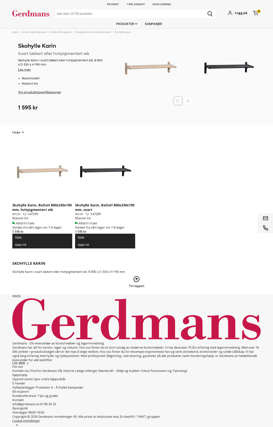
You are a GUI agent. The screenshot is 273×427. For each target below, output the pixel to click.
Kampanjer (153, 24)
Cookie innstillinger (26, 421)
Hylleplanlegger (23, 387)
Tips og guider (48, 396)
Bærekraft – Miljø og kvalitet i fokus (124, 371)
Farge (16, 132)
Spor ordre (41, 379)
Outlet (62, 387)
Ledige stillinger (86, 371)
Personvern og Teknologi (169, 371)
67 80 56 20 (48, 404)
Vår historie (66, 371)
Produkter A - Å (46, 387)
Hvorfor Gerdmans (43, 371)
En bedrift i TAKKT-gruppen (140, 417)
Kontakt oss (20, 371)
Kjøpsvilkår (58, 379)
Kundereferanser (24, 396)
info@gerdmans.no (25, 404)
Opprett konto (22, 379)
